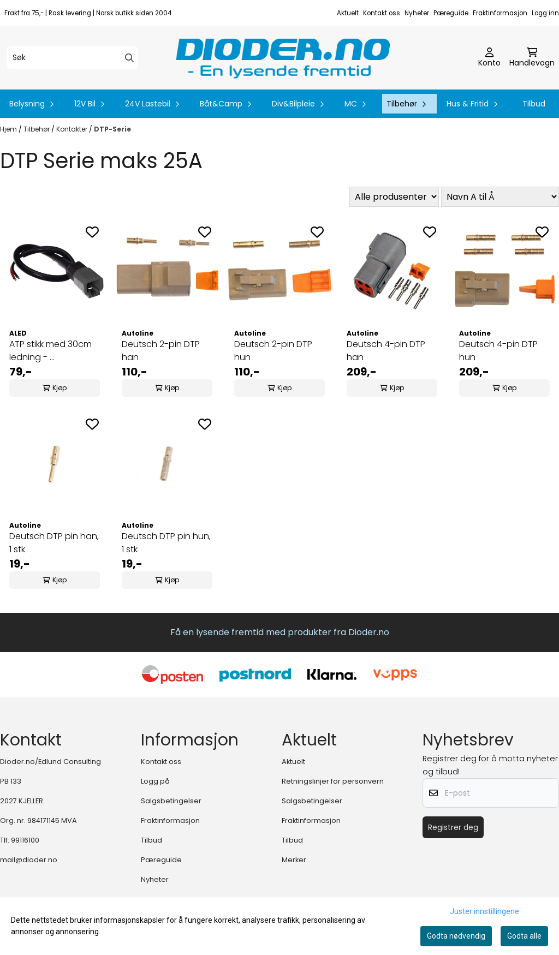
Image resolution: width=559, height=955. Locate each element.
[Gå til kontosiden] (489, 58)
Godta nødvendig (456, 936)
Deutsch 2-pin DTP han (161, 350)
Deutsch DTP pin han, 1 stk (54, 543)
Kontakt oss (381, 13)
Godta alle (524, 936)
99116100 (25, 840)
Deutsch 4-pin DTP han (386, 350)
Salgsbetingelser (171, 800)
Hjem (9, 129)
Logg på (155, 781)
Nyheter (417, 13)
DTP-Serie (112, 129)
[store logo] (283, 58)
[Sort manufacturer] (394, 197)
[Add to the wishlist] (92, 231)
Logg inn (545, 13)
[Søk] (72, 57)
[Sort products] (500, 197)
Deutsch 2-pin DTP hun (273, 350)
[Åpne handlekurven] (532, 58)
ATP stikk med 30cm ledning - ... (50, 350)
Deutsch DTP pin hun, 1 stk (166, 543)
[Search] (129, 57)
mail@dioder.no (28, 859)
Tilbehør (37, 129)
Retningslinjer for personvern (333, 781)
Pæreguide (450, 13)
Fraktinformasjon (500, 13)
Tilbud (533, 103)
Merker (294, 859)
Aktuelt (348, 13)
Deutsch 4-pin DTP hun (498, 350)
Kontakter (72, 129)
